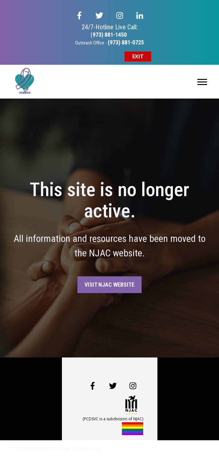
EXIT (138, 56)
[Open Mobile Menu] (202, 81)
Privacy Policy (88, 449)
